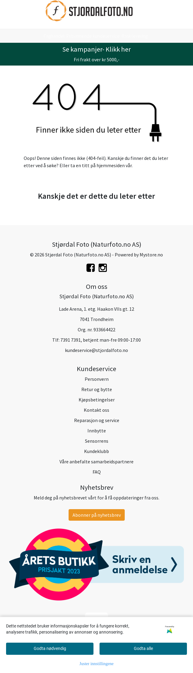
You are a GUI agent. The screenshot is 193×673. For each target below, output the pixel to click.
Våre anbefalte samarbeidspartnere (96, 461)
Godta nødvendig (50, 648)
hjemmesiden (110, 165)
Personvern (97, 379)
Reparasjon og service (96, 420)
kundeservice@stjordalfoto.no (96, 350)
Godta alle (143, 648)
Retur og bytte (96, 389)
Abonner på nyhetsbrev (97, 515)
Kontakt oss (96, 410)
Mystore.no (151, 255)
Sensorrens (96, 441)
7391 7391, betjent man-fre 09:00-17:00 (100, 340)
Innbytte (96, 431)
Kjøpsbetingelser (97, 400)
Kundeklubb (96, 451)
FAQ (97, 472)
